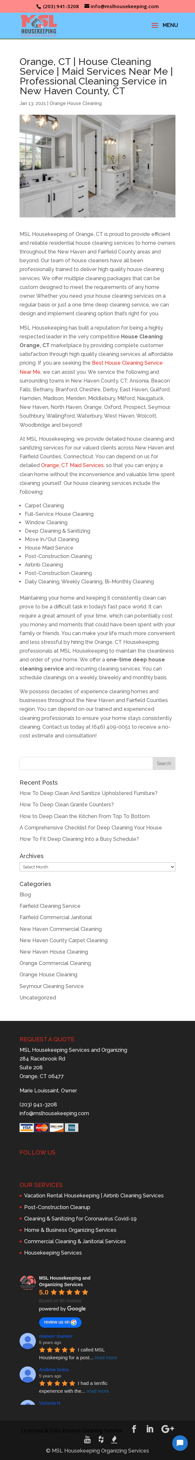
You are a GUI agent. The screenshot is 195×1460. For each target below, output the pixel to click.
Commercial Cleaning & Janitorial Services (75, 1241)
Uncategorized (38, 998)
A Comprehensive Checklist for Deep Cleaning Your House (91, 828)
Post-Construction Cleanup (57, 1207)
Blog (25, 895)
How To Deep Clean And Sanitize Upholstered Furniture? (89, 793)
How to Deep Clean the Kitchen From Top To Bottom (85, 816)
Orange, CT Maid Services (72, 465)
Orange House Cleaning (76, 103)
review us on (60, 1322)
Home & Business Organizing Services (70, 1230)
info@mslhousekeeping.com (54, 1113)
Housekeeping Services (53, 1253)
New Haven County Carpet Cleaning (64, 940)
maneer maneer (56, 1336)
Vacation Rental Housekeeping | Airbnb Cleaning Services (94, 1196)
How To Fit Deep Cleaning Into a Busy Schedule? (79, 839)
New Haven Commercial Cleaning (61, 929)
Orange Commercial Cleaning (55, 963)
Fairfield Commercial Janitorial (56, 917)
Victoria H (49, 1403)
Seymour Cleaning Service (52, 986)
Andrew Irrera (54, 1369)
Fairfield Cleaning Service (50, 906)
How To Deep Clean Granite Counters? (67, 805)
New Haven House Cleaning (54, 952)
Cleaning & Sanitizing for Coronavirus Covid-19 (80, 1219)
